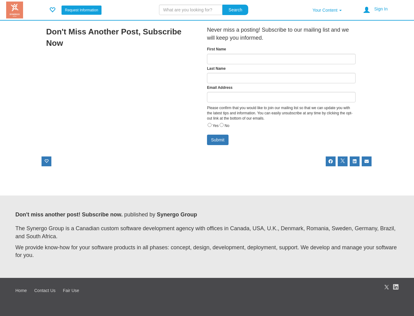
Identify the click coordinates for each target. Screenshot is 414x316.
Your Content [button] (327, 10)
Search (235, 9)
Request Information (81, 10)
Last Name (216, 68)
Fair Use (71, 290)
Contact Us (44, 290)
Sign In (381, 8)
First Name (216, 49)
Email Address (220, 87)
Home (21, 290)
